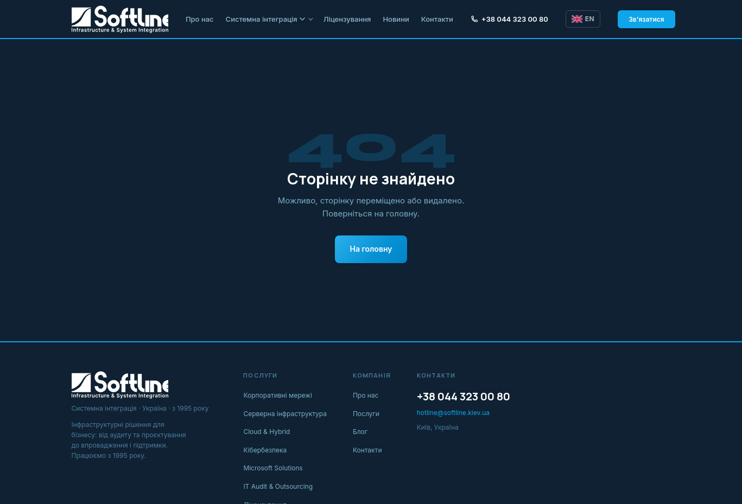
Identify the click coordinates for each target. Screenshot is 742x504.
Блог (360, 432)
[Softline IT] (120, 19)
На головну (371, 248)
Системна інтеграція (265, 19)
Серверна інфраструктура (285, 414)
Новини (396, 19)
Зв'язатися (646, 19)
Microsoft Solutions (272, 468)
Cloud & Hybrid (266, 432)
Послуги (366, 414)
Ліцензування (347, 19)
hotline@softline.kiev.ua (453, 413)
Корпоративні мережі (277, 395)
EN (583, 19)
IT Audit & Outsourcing (278, 486)
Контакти (437, 19)
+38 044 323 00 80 (509, 19)
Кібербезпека (265, 450)
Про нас (200, 19)
